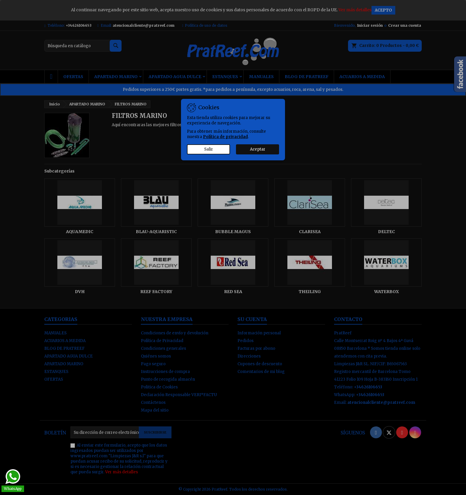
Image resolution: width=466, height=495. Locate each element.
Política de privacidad (225, 136)
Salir (208, 149)
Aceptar (257, 149)
